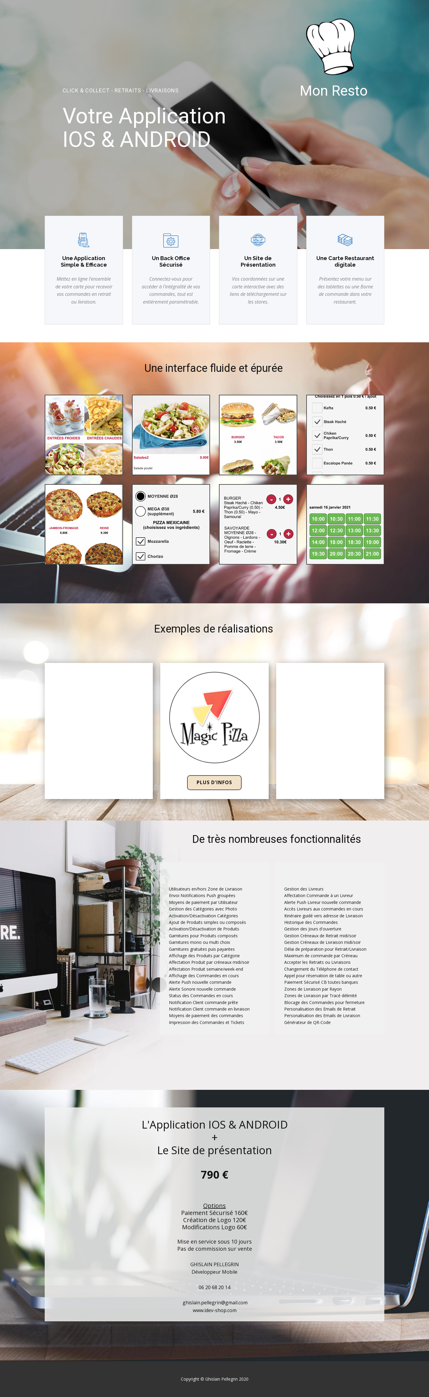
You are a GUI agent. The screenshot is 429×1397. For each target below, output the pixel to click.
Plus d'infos (214, 782)
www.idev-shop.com (215, 1310)
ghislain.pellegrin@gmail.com (214, 1302)
